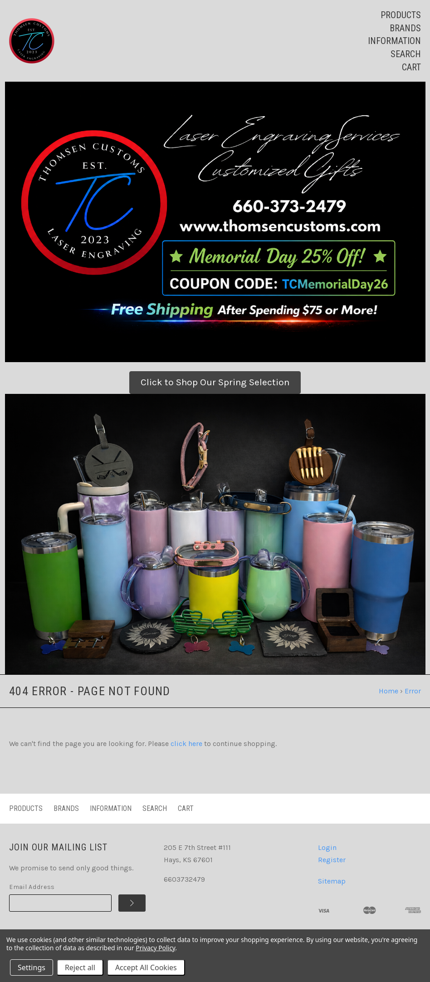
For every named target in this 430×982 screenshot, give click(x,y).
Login (327, 847)
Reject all (80, 967)
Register (332, 859)
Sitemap (332, 881)
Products (401, 15)
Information (394, 40)
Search (406, 54)
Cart (411, 67)
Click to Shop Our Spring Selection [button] (215, 382)
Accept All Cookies (146, 967)
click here (186, 743)
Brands (405, 28)
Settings (31, 967)
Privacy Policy (155, 947)
